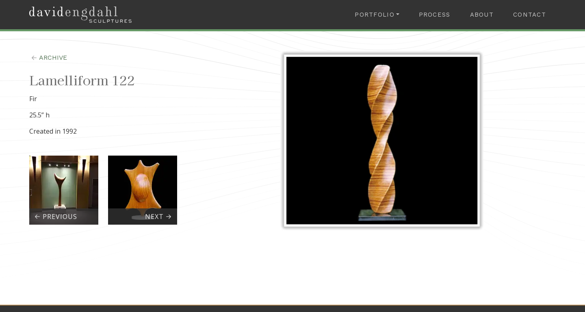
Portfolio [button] (374, 14)
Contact (529, 14)
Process (435, 14)
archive (48, 57)
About (482, 14)
